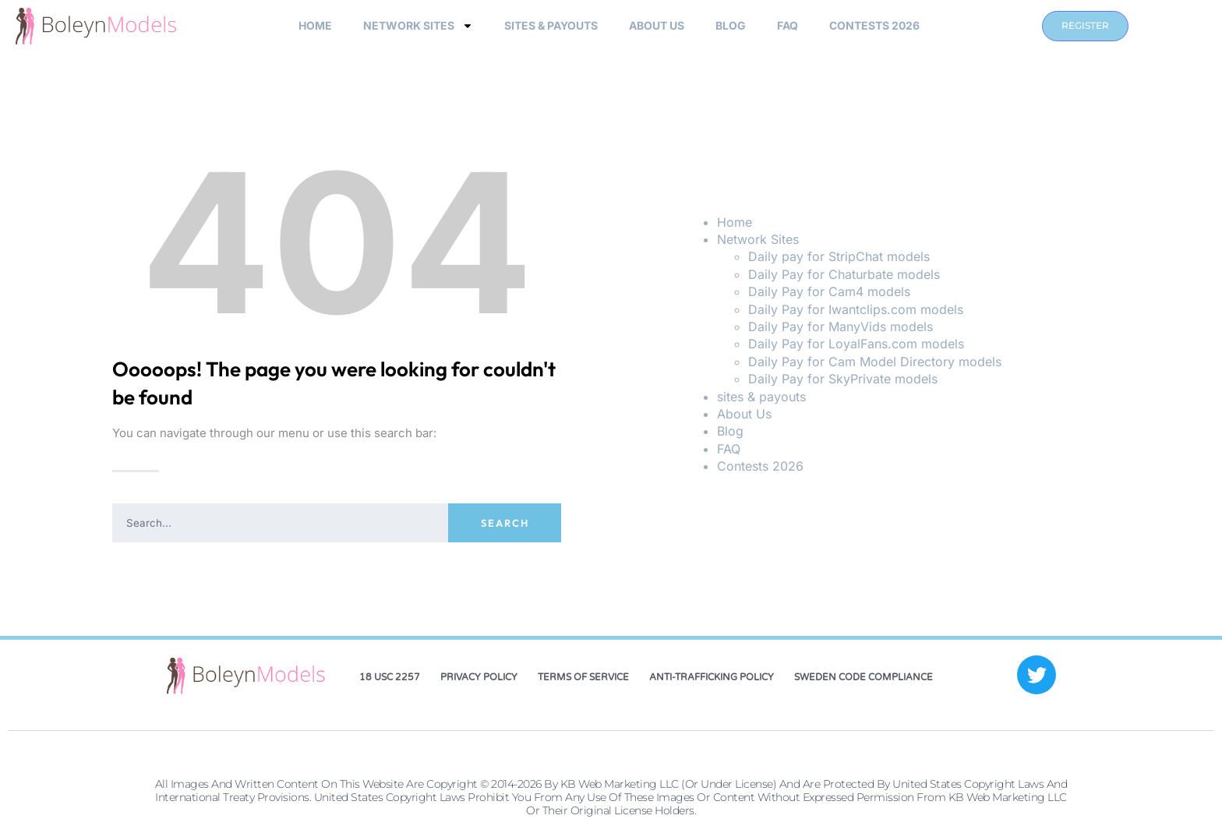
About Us (656, 25)
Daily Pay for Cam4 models (829, 291)
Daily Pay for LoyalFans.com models (856, 343)
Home (315, 25)
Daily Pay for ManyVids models (840, 326)
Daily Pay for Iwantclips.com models (855, 309)
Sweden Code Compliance (863, 677)
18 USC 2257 (389, 677)
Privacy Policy (478, 677)
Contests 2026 (874, 25)
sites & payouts (551, 25)
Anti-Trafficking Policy (711, 677)
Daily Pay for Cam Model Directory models (874, 361)
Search (505, 523)
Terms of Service (583, 677)
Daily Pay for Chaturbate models (844, 274)
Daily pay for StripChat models (839, 256)
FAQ (787, 25)
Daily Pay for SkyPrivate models (843, 378)
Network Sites (418, 25)
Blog (730, 25)
